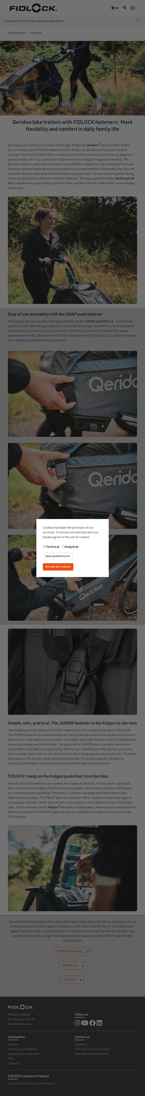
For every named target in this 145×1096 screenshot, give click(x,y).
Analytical (71, 547)
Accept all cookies (58, 566)
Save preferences (57, 556)
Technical (52, 547)
